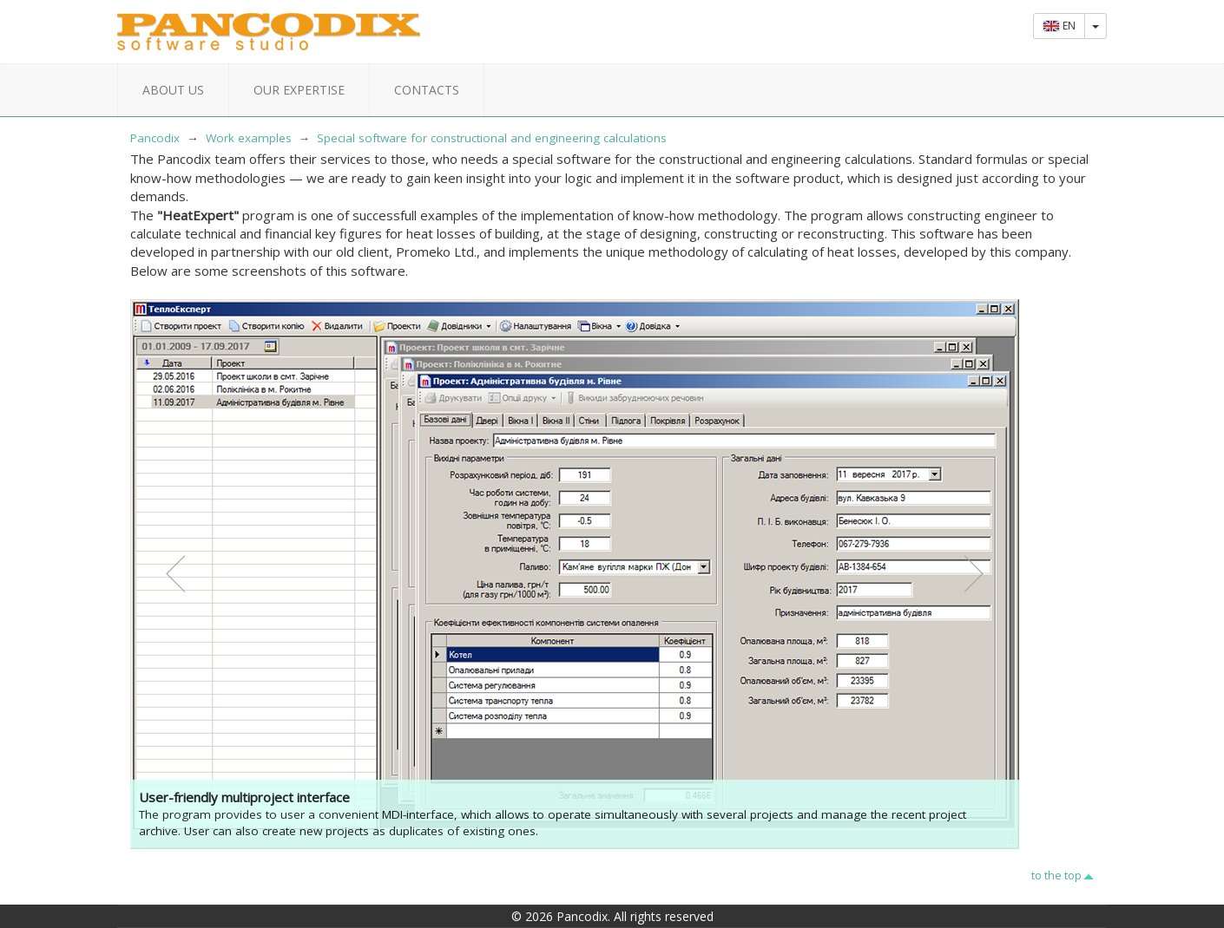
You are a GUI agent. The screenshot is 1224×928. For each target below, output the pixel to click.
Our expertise (299, 90)
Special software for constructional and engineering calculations (492, 138)
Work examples (249, 138)
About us (173, 90)
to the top (1056, 875)
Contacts (426, 90)
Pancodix (155, 138)
